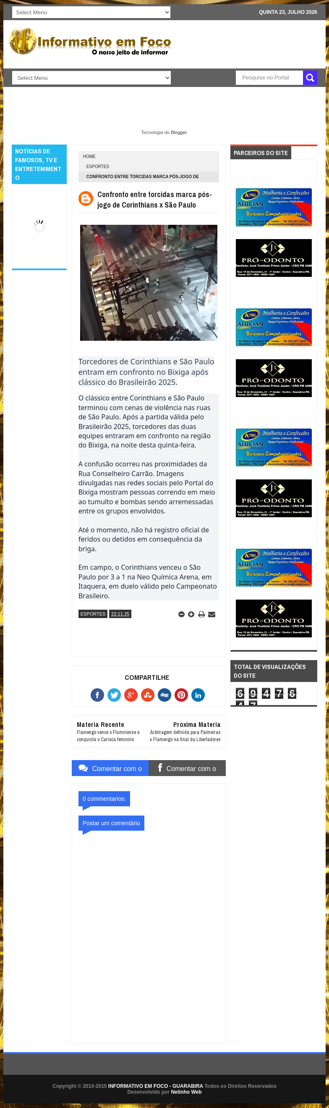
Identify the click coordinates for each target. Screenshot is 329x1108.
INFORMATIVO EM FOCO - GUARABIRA (155, 1086)
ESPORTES (97, 166)
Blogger (178, 132)
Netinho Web (186, 1092)
